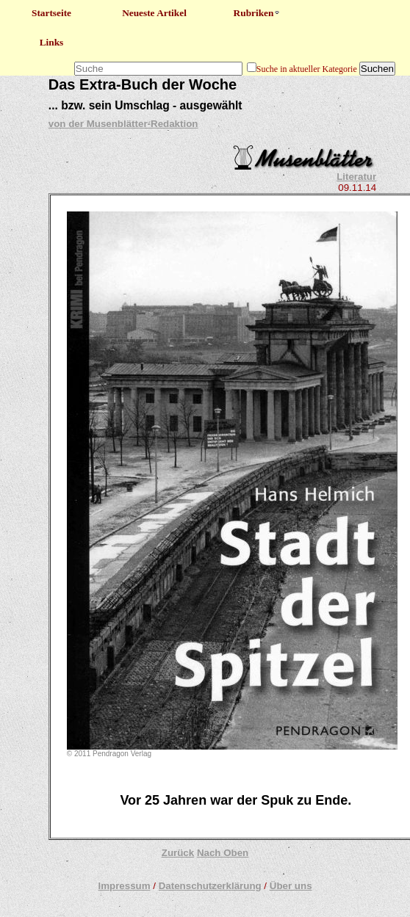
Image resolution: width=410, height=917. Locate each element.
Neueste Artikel (154, 12)
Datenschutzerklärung (210, 885)
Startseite (51, 12)
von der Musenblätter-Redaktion (123, 123)
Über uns (291, 885)
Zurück (178, 852)
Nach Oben (222, 852)
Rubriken (257, 12)
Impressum (124, 885)
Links (52, 42)
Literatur (356, 176)
